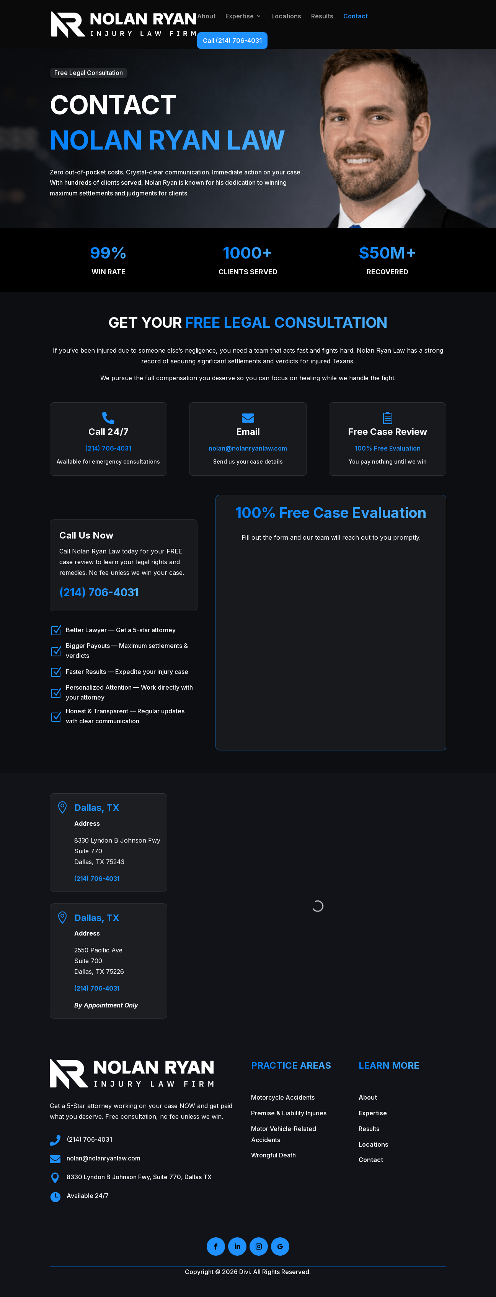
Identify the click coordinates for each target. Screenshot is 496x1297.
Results (322, 16)
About (206, 16)
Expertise (239, 16)
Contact (355, 16)
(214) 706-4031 (108, 448)
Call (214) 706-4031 (232, 40)
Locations (286, 16)
